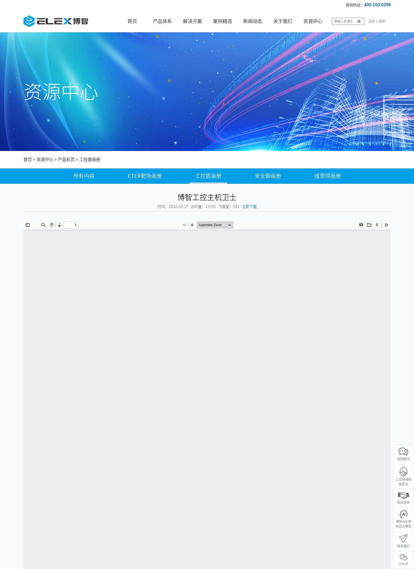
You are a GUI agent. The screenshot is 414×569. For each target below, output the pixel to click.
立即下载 (249, 206)
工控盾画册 (89, 159)
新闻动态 (252, 21)
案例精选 (222, 21)
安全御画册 (268, 175)
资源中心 (312, 21)
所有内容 (84, 175)
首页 (132, 21)
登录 (382, 21)
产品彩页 (66, 159)
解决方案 (192, 21)
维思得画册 (327, 175)
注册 (371, 21)
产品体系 (162, 21)
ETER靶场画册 (145, 175)
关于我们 (282, 21)
